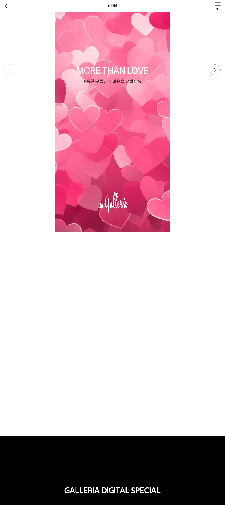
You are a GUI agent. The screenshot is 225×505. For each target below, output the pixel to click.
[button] (215, 69)
